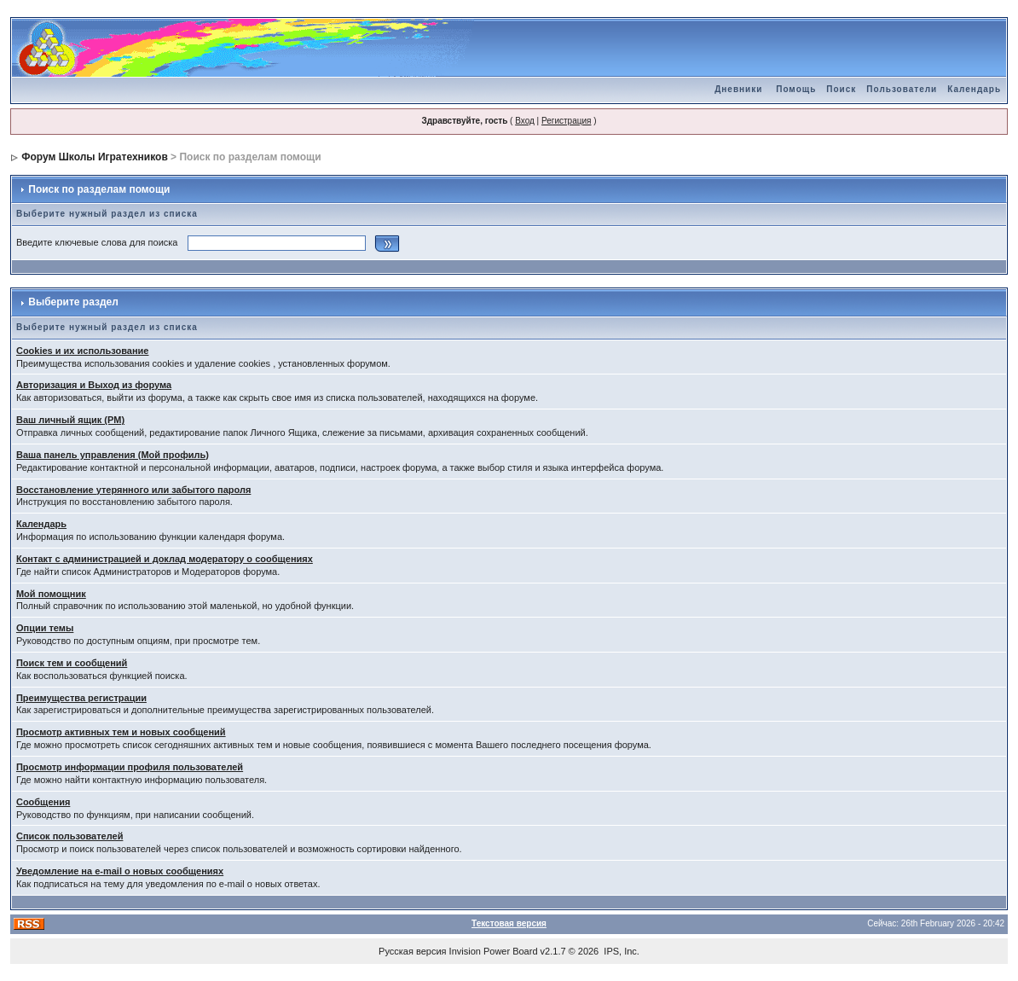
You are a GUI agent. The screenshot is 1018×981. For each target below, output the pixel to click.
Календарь (974, 89)
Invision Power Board (493, 951)
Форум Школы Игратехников (94, 157)
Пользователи (901, 89)
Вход (525, 120)
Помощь (796, 89)
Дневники (738, 89)
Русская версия (412, 951)
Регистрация (566, 120)
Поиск (841, 89)
